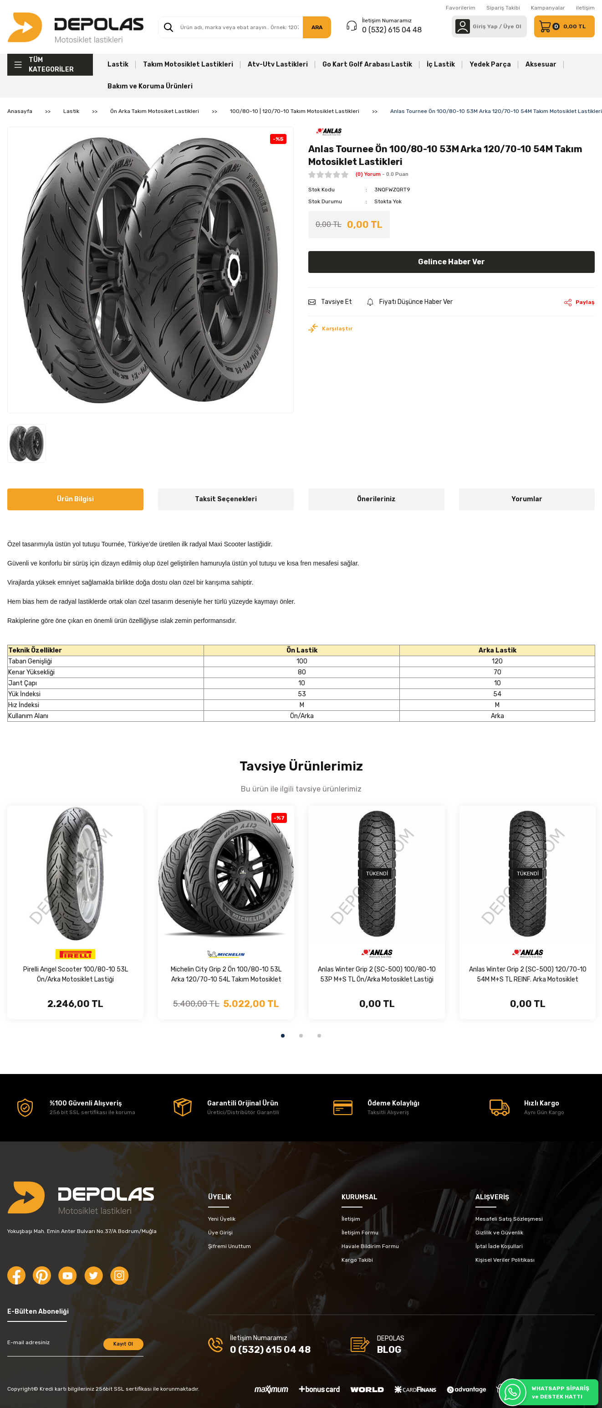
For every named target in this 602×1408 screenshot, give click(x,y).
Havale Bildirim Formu (370, 1246)
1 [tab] (283, 1036)
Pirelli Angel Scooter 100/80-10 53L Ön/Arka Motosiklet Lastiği (75, 974)
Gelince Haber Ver (451, 261)
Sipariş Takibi (503, 8)
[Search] (244, 27)
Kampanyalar (548, 8)
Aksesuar (540, 64)
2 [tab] (301, 1036)
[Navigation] (50, 65)
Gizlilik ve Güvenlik (499, 1232)
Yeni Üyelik (221, 1219)
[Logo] (75, 27)
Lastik (117, 64)
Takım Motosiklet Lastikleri (188, 64)
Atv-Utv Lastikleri (278, 64)
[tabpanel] (75, 912)
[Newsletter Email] (75, 1347)
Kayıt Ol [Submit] (123, 1344)
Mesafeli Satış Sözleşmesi (509, 1219)
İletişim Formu (360, 1232)
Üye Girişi (220, 1232)
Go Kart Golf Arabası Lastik (367, 64)
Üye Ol (512, 26)
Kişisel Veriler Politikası (505, 1260)
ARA (316, 27)
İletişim (351, 1219)
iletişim (585, 8)
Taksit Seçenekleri (226, 499)
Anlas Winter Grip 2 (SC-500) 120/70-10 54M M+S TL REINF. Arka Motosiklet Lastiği (528, 975)
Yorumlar (526, 499)
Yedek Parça (490, 64)
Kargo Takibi (357, 1260)
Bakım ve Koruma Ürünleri (150, 86)
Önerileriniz (376, 499)
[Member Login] (462, 26)
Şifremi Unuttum (229, 1246)
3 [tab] (319, 1036)
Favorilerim (460, 8)
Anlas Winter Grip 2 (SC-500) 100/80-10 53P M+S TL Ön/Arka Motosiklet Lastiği (377, 974)
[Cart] (564, 26)
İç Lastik (441, 64)
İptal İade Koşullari (499, 1246)
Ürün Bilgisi (75, 499)
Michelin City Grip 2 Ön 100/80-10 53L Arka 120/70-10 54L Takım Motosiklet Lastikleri (226, 975)
